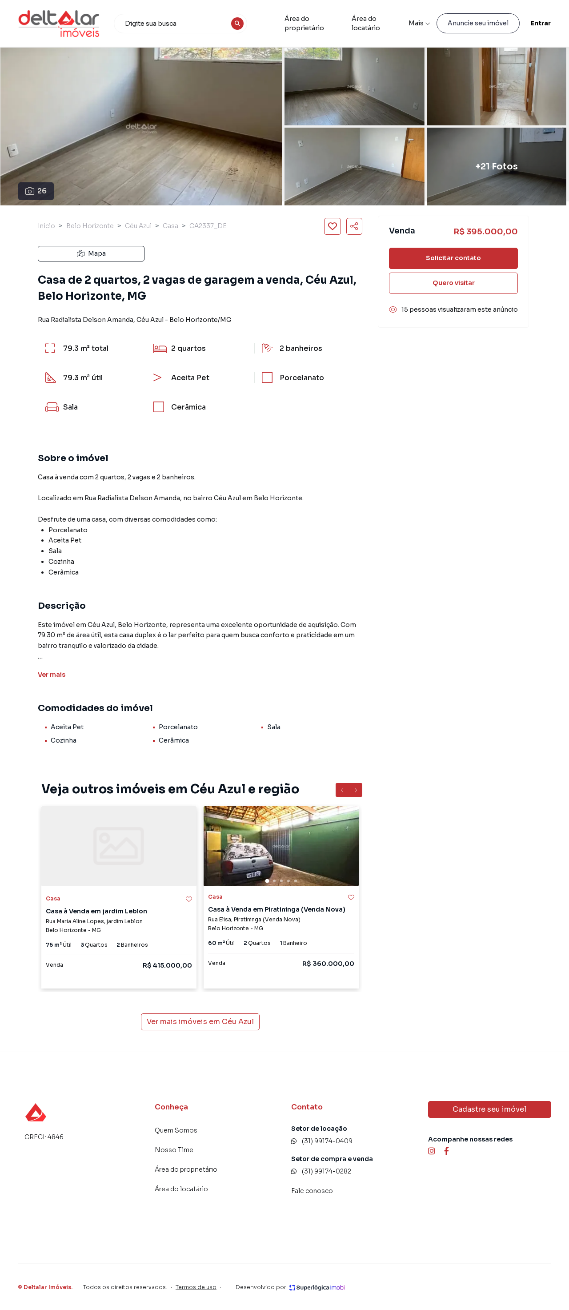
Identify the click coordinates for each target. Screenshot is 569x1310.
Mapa (91, 253)
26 (36, 191)
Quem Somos (176, 1130)
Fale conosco (312, 1191)
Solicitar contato (453, 258)
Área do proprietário (304, 23)
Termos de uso (196, 1287)
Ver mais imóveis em (200, 1022)
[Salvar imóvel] (332, 226)
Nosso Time (174, 1150)
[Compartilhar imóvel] (354, 226)
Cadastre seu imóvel (489, 1109)
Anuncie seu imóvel (478, 23)
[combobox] (180, 23)
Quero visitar (454, 283)
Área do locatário (366, 23)
